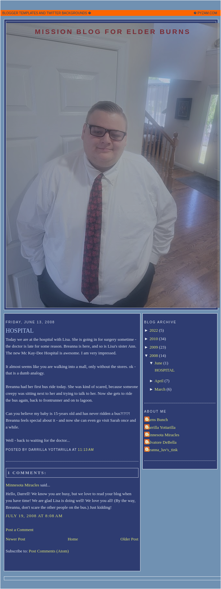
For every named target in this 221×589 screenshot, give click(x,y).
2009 (153, 347)
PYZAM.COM (207, 13)
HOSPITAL (20, 331)
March (160, 389)
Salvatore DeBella (161, 442)
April (159, 380)
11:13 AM (86, 449)
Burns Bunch (157, 419)
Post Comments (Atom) (49, 551)
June (158, 363)
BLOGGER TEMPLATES (20, 13)
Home (73, 539)
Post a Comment (20, 529)
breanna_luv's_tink (162, 449)
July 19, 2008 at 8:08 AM (34, 515)
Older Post (129, 539)
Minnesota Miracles (22, 485)
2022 (153, 330)
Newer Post (15, 539)
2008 (153, 355)
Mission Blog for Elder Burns (113, 31)
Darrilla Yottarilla (161, 427)
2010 (153, 338)
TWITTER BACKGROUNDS (67, 13)
